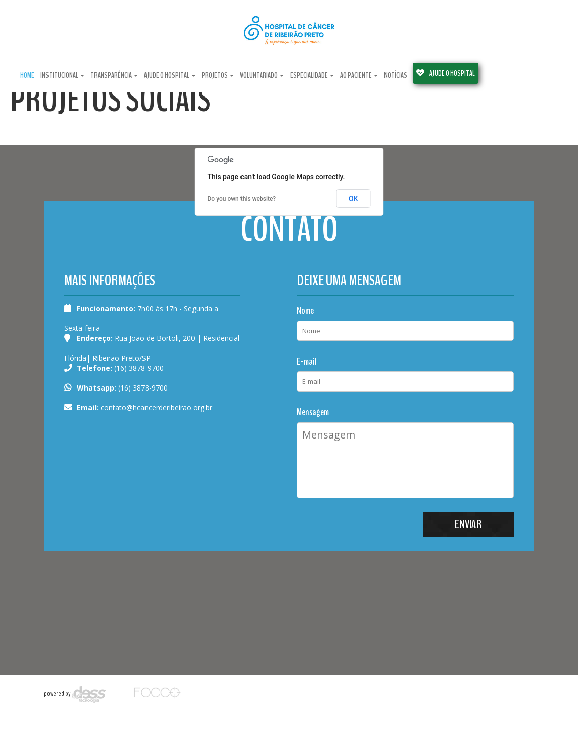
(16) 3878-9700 (142, 388)
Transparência (114, 73)
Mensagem (313, 412)
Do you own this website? (242, 198)
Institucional (62, 73)
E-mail (307, 361)
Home (27, 73)
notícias (395, 73)
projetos (218, 73)
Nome (305, 310)
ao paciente (359, 73)
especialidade (312, 73)
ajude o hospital (170, 73)
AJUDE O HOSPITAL (445, 71)
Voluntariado (262, 73)
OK (353, 198)
